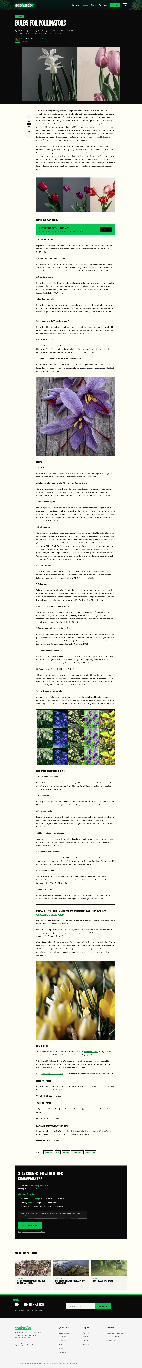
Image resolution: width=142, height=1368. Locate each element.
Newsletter (62, 1352)
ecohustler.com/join (22, 1338)
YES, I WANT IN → (29, 1225)
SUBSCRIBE (102, 1306)
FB (29, 122)
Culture (93, 5)
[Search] (125, 5)
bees (57, 1152)
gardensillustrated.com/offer (52, 1074)
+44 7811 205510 (113, 1337)
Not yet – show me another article (31, 1232)
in (33, 1344)
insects (66, 1152)
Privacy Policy (56, 1363)
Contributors (63, 1340)
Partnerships (111, 1340)
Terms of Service (45, 1363)
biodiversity (77, 1152)
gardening (48, 1152)
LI (29, 126)
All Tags (86, 1344)
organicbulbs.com (50, 914)
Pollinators (90, 1152)
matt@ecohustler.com (115, 1333)
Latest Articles (64, 1333)
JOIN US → (106, 230)
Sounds (103, 5)
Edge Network (73, 1363)
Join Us (115, 5)
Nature (85, 5)
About (61, 1344)
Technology (76, 5)
